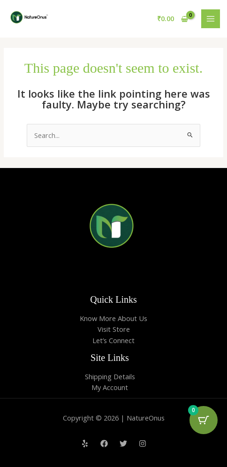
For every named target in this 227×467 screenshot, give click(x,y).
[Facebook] (104, 443)
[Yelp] (85, 443)
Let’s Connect (113, 340)
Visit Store (114, 329)
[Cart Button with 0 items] (203, 420)
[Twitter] (123, 443)
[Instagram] (142, 443)
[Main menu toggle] (210, 18)
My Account (109, 387)
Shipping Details (110, 376)
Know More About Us (113, 318)
